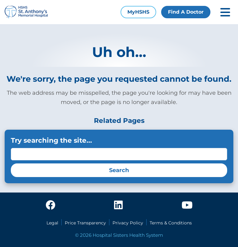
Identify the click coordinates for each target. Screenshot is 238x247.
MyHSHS (138, 12)
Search (119, 170)
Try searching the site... (51, 140)
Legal (52, 223)
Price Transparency (85, 223)
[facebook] (50, 205)
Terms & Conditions (171, 223)
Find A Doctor (186, 12)
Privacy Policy (127, 223)
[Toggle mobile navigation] (225, 12)
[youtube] (187, 205)
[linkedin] (118, 205)
